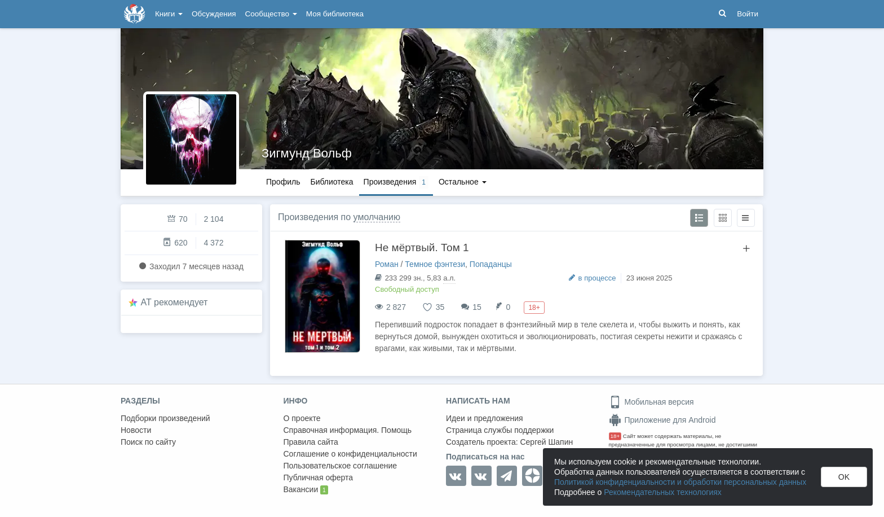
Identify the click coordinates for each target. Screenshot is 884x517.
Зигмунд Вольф (307, 153)
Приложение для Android (662, 420)
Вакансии (306, 490)
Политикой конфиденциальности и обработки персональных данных (680, 482)
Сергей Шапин (546, 441)
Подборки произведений (165, 418)
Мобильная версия (651, 402)
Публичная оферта (318, 477)
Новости (136, 430)
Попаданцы (491, 264)
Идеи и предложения (484, 418)
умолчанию (376, 217)
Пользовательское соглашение (340, 465)
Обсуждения (214, 14)
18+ (615, 436)
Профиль (283, 181)
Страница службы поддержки (500, 430)
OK (844, 476)
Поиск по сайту (148, 441)
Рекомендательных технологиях (663, 492)
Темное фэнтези (435, 264)
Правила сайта (311, 441)
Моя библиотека (335, 14)
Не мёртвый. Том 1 (422, 247)
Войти (747, 14)
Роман (387, 264)
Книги (169, 14)
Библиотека (331, 181)
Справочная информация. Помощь (348, 430)
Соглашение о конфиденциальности (350, 453)
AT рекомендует (174, 302)
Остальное (463, 181)
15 (476, 307)
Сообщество (271, 14)
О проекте (302, 418)
